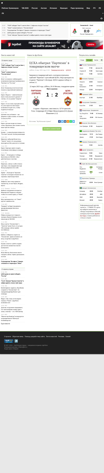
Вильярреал (98, 89)
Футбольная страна (20, 345)
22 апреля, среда (7, 60)
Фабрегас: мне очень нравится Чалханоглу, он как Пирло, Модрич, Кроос (12, 183)
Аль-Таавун (99, 134)
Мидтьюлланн (98, 159)
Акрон (81, 68)
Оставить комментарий (52, 129)
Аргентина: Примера (88, 178)
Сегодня (89, 60)
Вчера (82, 60)
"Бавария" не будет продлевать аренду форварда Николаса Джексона (11, 208)
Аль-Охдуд (99, 137)
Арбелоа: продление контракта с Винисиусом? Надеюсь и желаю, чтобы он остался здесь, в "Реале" (12, 192)
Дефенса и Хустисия (83, 182)
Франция (63, 8)
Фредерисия (98, 156)
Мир (88, 8)
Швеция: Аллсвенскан (89, 188)
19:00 (90, 153)
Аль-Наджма (83, 134)
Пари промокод (77, 8)
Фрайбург (99, 97)
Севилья (99, 82)
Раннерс (82, 156)
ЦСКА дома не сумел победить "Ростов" (20, 33)
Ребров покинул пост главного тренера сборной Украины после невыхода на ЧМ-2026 (11, 217)
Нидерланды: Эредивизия (90, 110)
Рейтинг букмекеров (10, 8)
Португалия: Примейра (89, 102)
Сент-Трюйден (84, 126)
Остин (100, 172)
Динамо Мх (99, 68)
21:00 (90, 86)
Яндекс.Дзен (8, 349)
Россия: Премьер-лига (86, 34)
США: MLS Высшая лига (89, 164)
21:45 (90, 97)
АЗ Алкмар (99, 113)
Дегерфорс (83, 194)
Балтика (100, 74)
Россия (35, 8)
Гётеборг (99, 191)
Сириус (100, 200)
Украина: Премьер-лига (89, 142)
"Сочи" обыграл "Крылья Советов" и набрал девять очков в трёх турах (29, 35)
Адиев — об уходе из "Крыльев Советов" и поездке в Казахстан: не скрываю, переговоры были (12, 174)
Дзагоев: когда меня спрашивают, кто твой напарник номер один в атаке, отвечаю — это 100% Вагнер (12, 309)
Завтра (96, 60)
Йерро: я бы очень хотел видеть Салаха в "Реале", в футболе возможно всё (11, 301)
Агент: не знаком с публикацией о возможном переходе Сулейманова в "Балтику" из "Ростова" (13, 81)
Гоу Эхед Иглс (84, 113)
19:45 (90, 71)
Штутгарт (82, 97)
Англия (44, 8)
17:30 (90, 68)
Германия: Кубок (87, 94)
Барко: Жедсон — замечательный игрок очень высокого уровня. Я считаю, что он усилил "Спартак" (11, 97)
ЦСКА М (68, 70)
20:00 (90, 82)
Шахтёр (100, 145)
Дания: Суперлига (87, 150)
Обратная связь (17, 336)
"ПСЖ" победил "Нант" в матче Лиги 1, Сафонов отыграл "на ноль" (28, 25)
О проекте (7, 336)
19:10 (91, 134)
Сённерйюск (83, 159)
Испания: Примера (88, 78)
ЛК (3, 13)
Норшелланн (83, 153)
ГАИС (81, 197)
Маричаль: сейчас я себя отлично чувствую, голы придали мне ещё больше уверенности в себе (11, 166)
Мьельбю (99, 197)
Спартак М (83, 71)
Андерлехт (99, 126)
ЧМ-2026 (25, 8)
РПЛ (6, 70)
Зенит (91, 25)
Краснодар (99, 71)
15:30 (90, 145)
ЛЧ (94, 8)
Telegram (15, 349)
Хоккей (67, 336)
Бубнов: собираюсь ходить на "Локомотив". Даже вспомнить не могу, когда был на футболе (11, 237)
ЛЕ (100, 8)
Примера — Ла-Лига (10, 188)
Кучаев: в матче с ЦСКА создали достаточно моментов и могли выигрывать (11, 245)
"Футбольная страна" (43, 121)
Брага (100, 105)
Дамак (82, 137)
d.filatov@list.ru (22, 347)
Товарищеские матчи (57, 70)
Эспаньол (99, 86)
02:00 (91, 182)
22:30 (90, 89)
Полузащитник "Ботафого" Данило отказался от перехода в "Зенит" (28, 30)
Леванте (82, 82)
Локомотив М (84, 25)
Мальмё (82, 200)
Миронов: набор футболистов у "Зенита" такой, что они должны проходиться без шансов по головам (12, 141)
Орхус (100, 153)
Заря (81, 145)
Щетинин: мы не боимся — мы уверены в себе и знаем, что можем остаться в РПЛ (12, 116)
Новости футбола (34, 55)
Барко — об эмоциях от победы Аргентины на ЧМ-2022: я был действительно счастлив (11, 157)
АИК (101, 194)
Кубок (6, 179)
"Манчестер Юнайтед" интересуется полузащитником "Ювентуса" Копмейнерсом (12, 318)
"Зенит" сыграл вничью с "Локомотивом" (20, 28)
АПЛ (6, 204)
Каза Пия (82, 105)
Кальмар (82, 191)
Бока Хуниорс (98, 182)
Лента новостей (8, 55)
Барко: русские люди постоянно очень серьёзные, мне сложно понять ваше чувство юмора (13, 125)
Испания (53, 8)
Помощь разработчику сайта (35, 336)
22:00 (91, 117)
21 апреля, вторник (7, 269)
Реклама (61, 336)
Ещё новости (5, 323)
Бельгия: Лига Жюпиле (89, 123)
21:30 (90, 126)
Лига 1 (6, 63)
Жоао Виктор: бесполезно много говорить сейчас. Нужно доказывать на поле (12, 254)
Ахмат (81, 74)
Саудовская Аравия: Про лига (91, 131)
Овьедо (82, 89)
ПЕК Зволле (98, 117)
